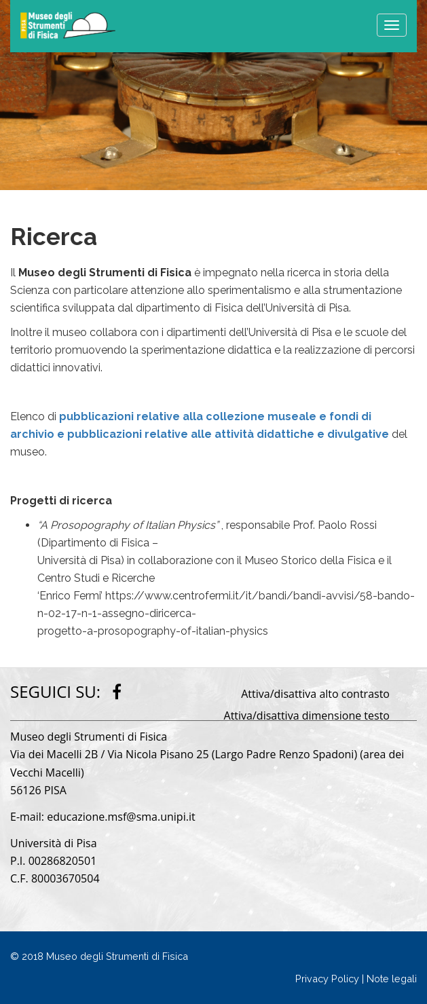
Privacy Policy (327, 978)
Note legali (392, 978)
